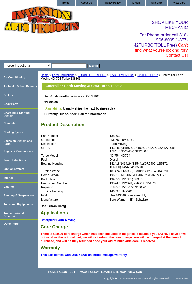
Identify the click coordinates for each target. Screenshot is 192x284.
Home (45, 75)
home (65, 2)
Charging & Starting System (17, 114)
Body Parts (11, 103)
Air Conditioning (14, 77)
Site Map (156, 2)
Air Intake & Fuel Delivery (20, 86)
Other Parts (11, 223)
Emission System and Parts (18, 142)
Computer (10, 123)
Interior (8, 177)
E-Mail (136, 2)
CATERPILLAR (147, 75)
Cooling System (14, 132)
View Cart (179, 2)
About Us (86, 2)
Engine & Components (18, 151)
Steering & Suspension (19, 195)
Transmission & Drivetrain (14, 215)
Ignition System (14, 168)
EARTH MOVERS (122, 75)
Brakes (8, 95)
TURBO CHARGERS (92, 75)
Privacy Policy (112, 2)
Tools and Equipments (18, 204)
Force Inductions (63, 75)
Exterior (9, 186)
